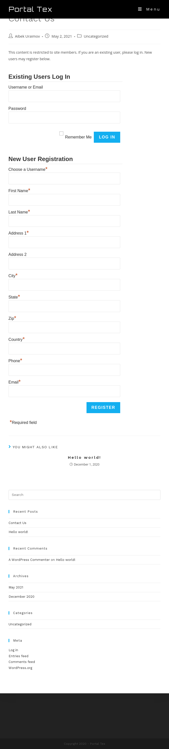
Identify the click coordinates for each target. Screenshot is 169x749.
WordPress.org (20, 668)
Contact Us (17, 523)
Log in (13, 650)
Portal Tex (31, 9)
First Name (19, 190)
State (14, 296)
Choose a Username (28, 169)
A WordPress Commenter (29, 560)
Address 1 (19, 232)
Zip (12, 318)
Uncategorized (96, 36)
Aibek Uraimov (27, 36)
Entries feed (18, 656)
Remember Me (78, 137)
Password (17, 108)
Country (17, 339)
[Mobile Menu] (149, 9)
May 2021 (16, 587)
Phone (15, 360)
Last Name (19, 211)
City (13, 275)
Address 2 (18, 254)
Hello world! (84, 457)
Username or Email (26, 87)
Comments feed (22, 662)
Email (15, 381)
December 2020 (21, 596)
